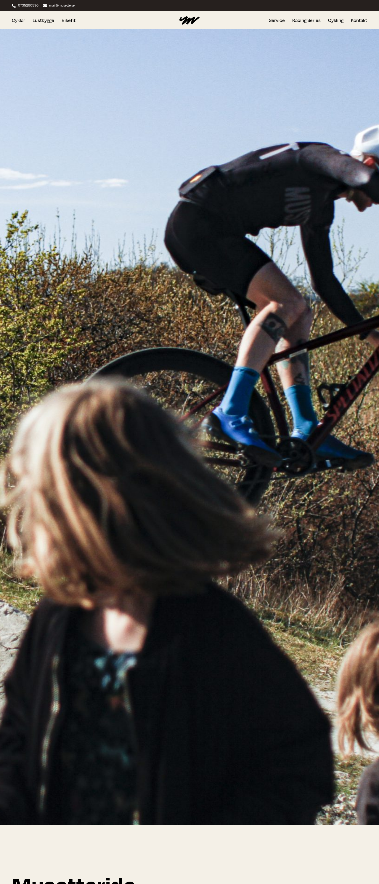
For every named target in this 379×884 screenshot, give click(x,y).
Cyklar (18, 20)
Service (277, 20)
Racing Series (306, 20)
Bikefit (69, 20)
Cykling (335, 20)
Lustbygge (43, 20)
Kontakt (359, 20)
